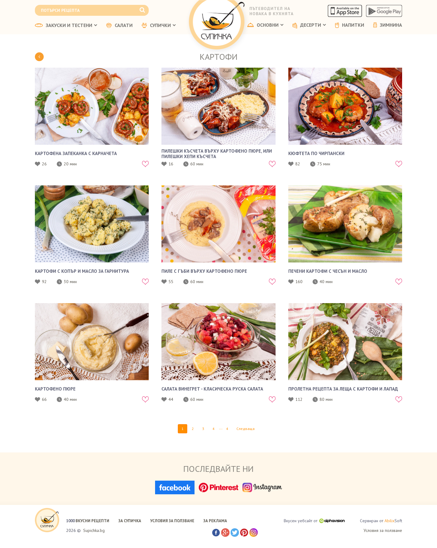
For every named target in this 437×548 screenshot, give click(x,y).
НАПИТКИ (349, 25)
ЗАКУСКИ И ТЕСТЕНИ (66, 25)
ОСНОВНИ (265, 25)
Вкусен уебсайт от (314, 520)
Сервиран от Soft (381, 521)
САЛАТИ (119, 25)
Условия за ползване (383, 530)
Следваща (245, 428)
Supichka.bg (94, 530)
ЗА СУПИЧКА (129, 520)
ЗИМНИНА (387, 25)
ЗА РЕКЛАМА (215, 520)
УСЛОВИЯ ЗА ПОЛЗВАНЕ (172, 520)
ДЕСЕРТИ (309, 25)
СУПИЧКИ (159, 25)
